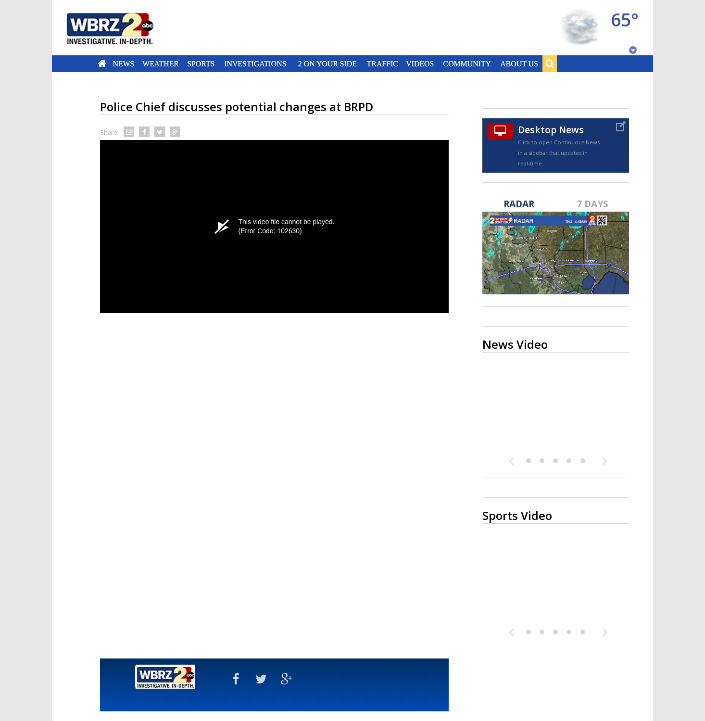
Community (467, 63)
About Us (519, 63)
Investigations (256, 63)
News (123, 63)
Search (549, 63)
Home (102, 63)
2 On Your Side (327, 63)
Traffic (382, 63)
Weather (160, 63)
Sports (200, 63)
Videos (420, 63)
